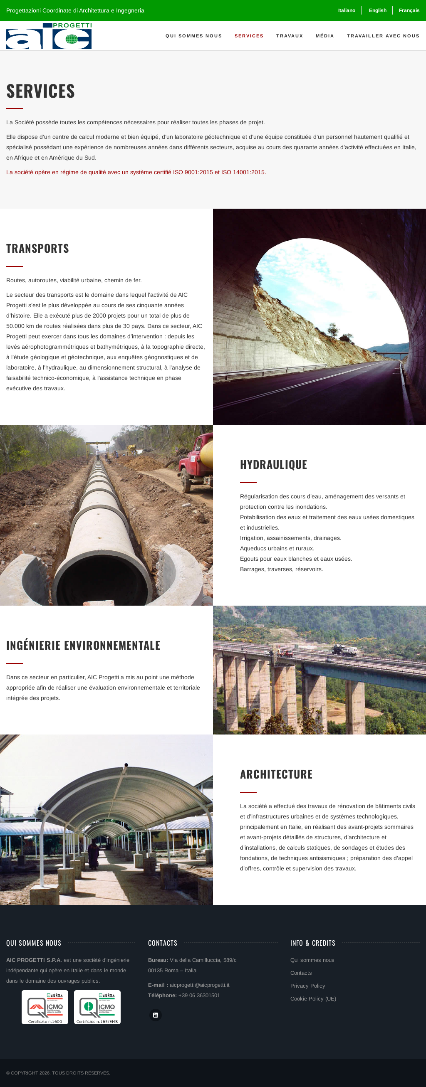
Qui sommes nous (194, 35)
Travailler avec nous (383, 35)
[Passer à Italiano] (346, 10)
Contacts (301, 973)
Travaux (289, 35)
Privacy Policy (307, 986)
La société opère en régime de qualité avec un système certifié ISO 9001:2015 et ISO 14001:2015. (136, 172)
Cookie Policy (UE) (313, 999)
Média (325, 35)
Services (249, 35)
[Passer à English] (377, 10)
